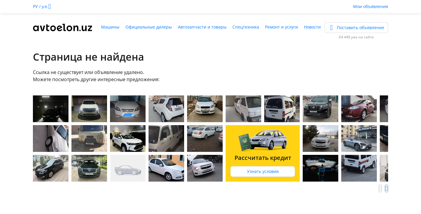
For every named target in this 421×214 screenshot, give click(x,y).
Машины (110, 27)
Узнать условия (263, 171)
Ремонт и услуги (281, 27)
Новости (312, 27)
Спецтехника (245, 27)
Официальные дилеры (148, 27)
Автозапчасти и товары (202, 27)
